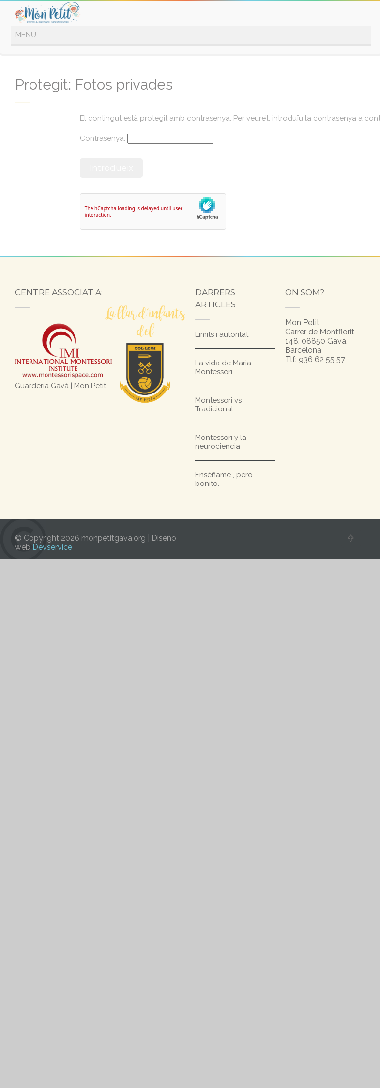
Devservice (52, 547)
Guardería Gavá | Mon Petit (60, 385)
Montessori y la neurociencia (220, 442)
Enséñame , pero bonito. (224, 479)
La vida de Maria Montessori (223, 367)
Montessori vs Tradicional (218, 404)
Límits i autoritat (221, 334)
